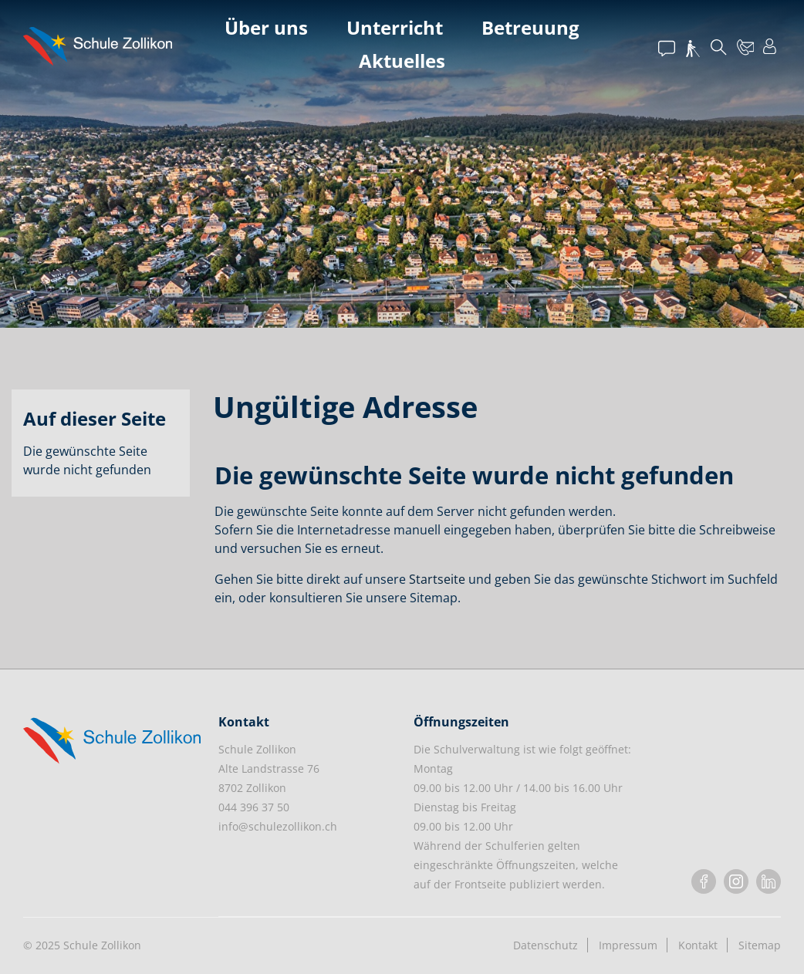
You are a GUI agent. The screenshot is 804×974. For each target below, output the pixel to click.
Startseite (437, 579)
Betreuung (530, 27)
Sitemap (759, 945)
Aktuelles (402, 60)
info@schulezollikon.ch (277, 826)
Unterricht (394, 27)
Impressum (628, 945)
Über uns (266, 27)
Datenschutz (545, 945)
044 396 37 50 (253, 807)
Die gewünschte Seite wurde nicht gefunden (87, 460)
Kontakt (698, 945)
